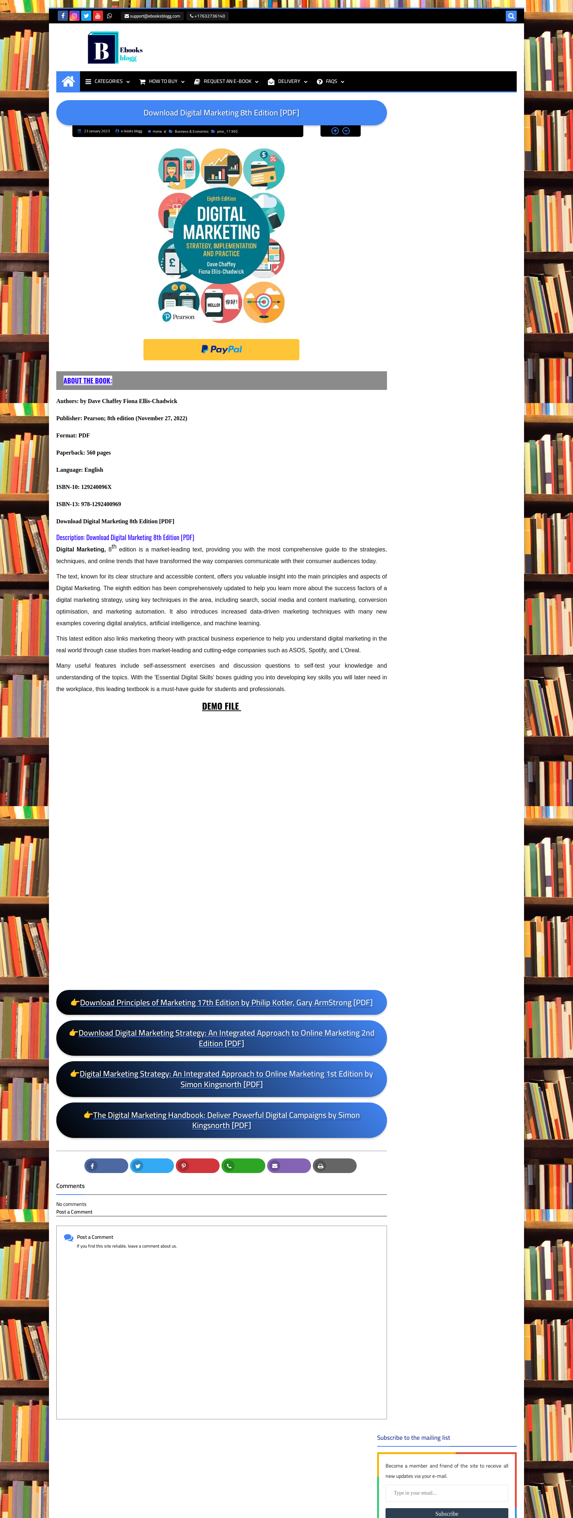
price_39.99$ (462, 1055)
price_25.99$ (462, 997)
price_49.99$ (462, 1079)
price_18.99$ (462, 939)
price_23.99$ (462, 974)
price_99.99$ (462, 1184)
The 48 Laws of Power (456, 571)
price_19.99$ (462, 950)
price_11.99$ (462, 857)
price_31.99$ (462, 1044)
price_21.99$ (462, 962)
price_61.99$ (462, 1114)
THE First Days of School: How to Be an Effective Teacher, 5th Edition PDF (107, 1471)
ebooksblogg (75, 1507)
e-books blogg (71, 1486)
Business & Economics (189, 131)
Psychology (462, 1207)
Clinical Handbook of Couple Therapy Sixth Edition (463, 457)
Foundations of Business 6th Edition (464, 353)
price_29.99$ (462, 1020)
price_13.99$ (462, 880)
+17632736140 (206, 16)
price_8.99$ (462, 1161)
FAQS (327, 81)
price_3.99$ (462, 1032)
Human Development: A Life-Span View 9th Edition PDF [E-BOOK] (471, 405)
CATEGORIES (104, 81)
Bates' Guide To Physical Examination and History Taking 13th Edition (468, 513)
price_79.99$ (462, 1149)
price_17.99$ (225, 131)
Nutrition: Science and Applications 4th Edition (458, 678)
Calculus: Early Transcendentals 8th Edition (467, 730)
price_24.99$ (462, 985)
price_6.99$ (462, 1102)
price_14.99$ (462, 892)
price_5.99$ (462, 1091)
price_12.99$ (462, 868)
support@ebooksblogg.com (151, 16)
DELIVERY (284, 81)
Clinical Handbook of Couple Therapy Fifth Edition (463, 626)
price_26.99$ (462, 1009)
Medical (462, 833)
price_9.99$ (462, 1172)
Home (155, 131)
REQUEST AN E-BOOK (222, 81)
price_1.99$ (462, 845)
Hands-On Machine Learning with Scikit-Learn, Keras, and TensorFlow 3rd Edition (470, 297)
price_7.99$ (462, 1137)
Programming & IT (462, 1196)
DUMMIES (462, 822)
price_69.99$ (462, 1126)
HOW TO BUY (158, 81)
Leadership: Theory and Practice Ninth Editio (468, 241)
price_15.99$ (462, 903)
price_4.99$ (462, 1067)
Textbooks (462, 1219)
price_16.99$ (462, 915)
